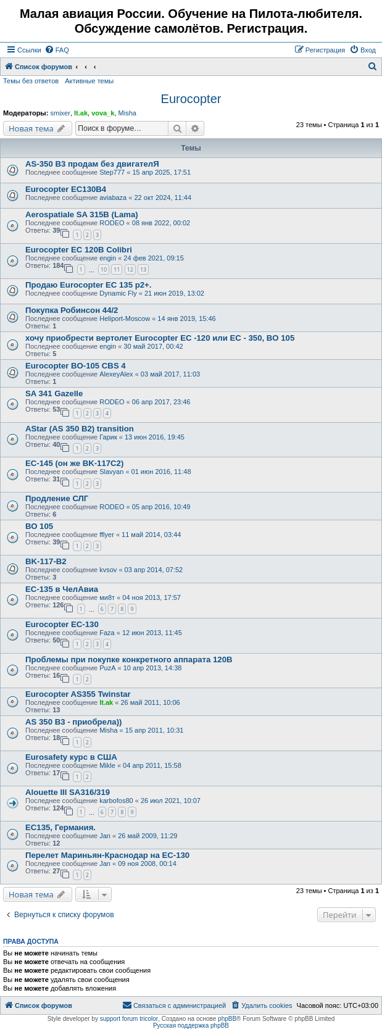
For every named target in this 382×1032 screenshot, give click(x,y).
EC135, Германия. (60, 827)
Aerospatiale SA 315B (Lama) (81, 214)
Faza (106, 632)
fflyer (106, 534)
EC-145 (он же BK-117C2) (74, 463)
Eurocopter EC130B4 (65, 189)
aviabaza (113, 197)
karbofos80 (116, 800)
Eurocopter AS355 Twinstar (78, 694)
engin (107, 258)
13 (143, 269)
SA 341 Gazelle (54, 393)
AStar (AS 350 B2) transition (79, 428)
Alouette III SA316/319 (67, 792)
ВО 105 (39, 526)
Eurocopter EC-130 (62, 624)
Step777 (112, 172)
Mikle (107, 765)
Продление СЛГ (56, 498)
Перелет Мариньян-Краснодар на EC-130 (107, 855)
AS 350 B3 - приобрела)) (73, 721)
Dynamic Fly (118, 293)
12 (130, 269)
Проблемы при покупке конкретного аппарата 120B (129, 659)
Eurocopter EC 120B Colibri (78, 249)
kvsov (108, 569)
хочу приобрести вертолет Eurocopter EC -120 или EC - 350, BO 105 (159, 338)
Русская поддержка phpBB (191, 1025)
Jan (104, 835)
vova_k (102, 113)
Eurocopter (191, 99)
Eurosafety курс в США (71, 757)
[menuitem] (56, 50)
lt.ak (81, 113)
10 (104, 269)
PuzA (107, 668)
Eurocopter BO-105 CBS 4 (75, 365)
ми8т (107, 597)
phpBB (227, 1018)
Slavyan (111, 471)
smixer (60, 113)
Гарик (108, 437)
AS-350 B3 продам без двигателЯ (92, 164)
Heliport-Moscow (124, 318)
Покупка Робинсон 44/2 (71, 310)
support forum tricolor (129, 1018)
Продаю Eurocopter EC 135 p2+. (88, 284)
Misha (127, 113)
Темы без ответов (31, 81)
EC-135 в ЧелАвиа (61, 589)
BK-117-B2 (46, 561)
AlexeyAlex (116, 374)
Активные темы (89, 81)
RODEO (111, 223)
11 (117, 269)
